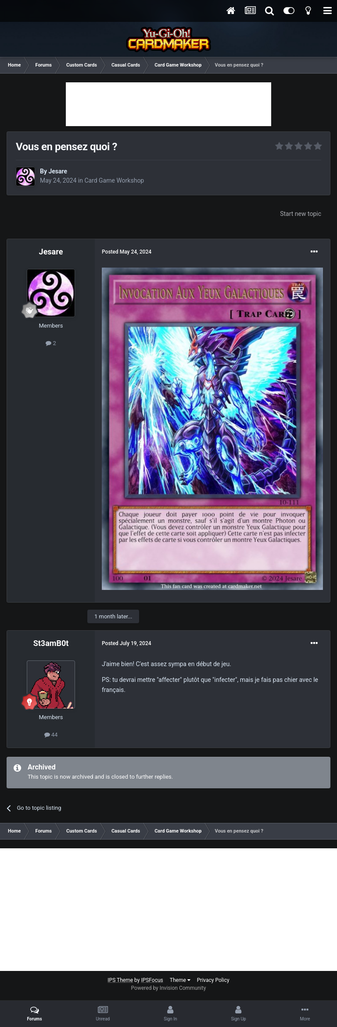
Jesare (57, 171)
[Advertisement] (168, 104)
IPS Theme (120, 980)
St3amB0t (51, 643)
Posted (126, 252)
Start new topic (300, 213)
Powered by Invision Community (168, 988)
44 (51, 734)
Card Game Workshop (114, 180)
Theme (180, 980)
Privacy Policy (213, 980)
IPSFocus (152, 980)
